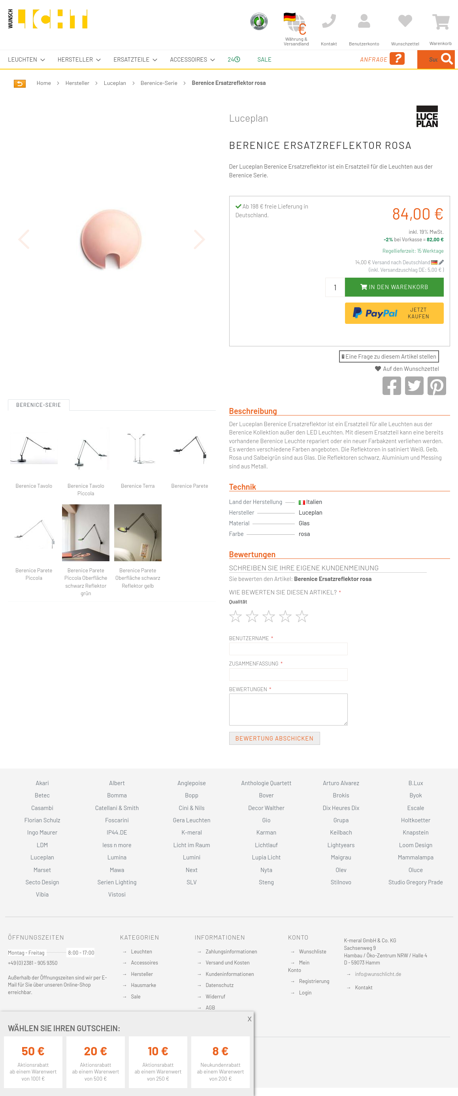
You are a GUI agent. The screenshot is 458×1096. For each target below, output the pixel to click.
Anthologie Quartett (266, 782)
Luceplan (115, 82)
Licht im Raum (191, 844)
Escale (415, 807)
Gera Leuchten (191, 819)
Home (44, 82)
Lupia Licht (266, 857)
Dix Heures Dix (341, 807)
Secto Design (42, 881)
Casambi (42, 807)
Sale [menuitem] (264, 59)
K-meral (191, 832)
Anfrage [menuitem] (320, 58)
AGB (210, 1007)
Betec (42, 795)
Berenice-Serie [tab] (38, 391)
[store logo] (47, 22)
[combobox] (397, 59)
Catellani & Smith (117, 807)
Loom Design (416, 844)
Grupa (341, 819)
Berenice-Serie (159, 82)
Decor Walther (266, 807)
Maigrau (341, 857)
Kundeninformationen (229, 974)
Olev (341, 869)
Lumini (192, 857)
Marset (42, 869)
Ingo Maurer (42, 832)
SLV (192, 881)
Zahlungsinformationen (231, 951)
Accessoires (144, 962)
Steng (266, 881)
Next (192, 869)
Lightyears (341, 844)
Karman (266, 832)
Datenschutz (219, 985)
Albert (117, 782)
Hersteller (78, 82)
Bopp (191, 795)
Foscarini (117, 819)
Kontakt (364, 987)
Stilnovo (341, 881)
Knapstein (416, 832)
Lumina (117, 857)
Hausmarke (143, 985)
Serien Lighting (117, 881)
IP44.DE (117, 832)
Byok (415, 795)
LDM (42, 844)
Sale (136, 996)
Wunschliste (312, 951)
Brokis (341, 795)
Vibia (42, 894)
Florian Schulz (42, 819)
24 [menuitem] (234, 59)
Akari (42, 782)
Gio (266, 819)
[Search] (447, 59)
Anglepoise (191, 782)
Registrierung (314, 981)
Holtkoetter (415, 819)
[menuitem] (24, 59)
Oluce (416, 869)
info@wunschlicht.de (378, 974)
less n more (116, 844)
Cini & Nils (191, 807)
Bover (266, 795)
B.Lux (415, 782)
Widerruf (215, 996)
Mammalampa (415, 857)
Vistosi (117, 894)
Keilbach (341, 832)
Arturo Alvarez (341, 782)
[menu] (229, 59)
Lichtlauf (266, 844)
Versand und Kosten (227, 962)
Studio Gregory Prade (415, 881)
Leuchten (142, 951)
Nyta (266, 869)
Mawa (117, 869)
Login (305, 992)
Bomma (117, 795)
